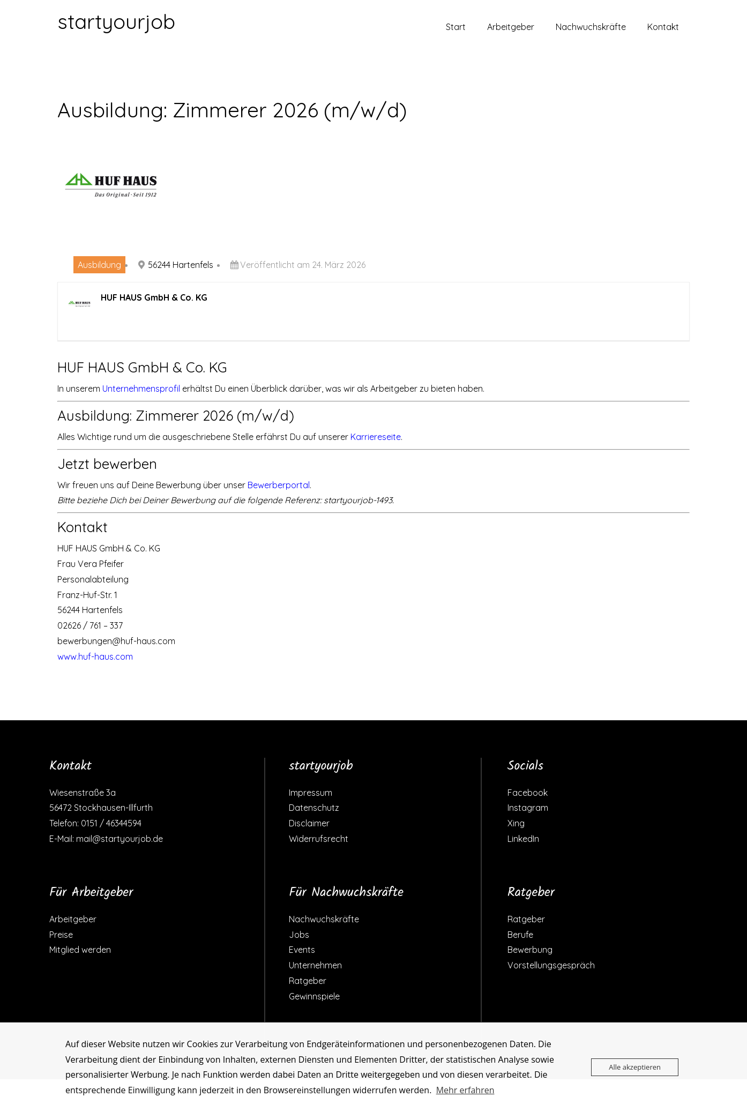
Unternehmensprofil (141, 388)
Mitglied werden (80, 949)
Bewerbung (529, 949)
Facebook (527, 792)
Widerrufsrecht (318, 838)
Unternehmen (315, 965)
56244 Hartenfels (180, 264)
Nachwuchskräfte (591, 26)
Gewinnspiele (314, 996)
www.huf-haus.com (95, 656)
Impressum (310, 792)
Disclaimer (309, 823)
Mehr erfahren (465, 1090)
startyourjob (116, 21)
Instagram (527, 807)
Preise (61, 934)
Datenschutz (314, 807)
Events (302, 949)
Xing (516, 823)
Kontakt (663, 26)
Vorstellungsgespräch (551, 965)
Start (456, 26)
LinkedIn (523, 838)
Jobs (299, 934)
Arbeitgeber (510, 26)
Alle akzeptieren (635, 1067)
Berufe (520, 934)
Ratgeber (307, 980)
